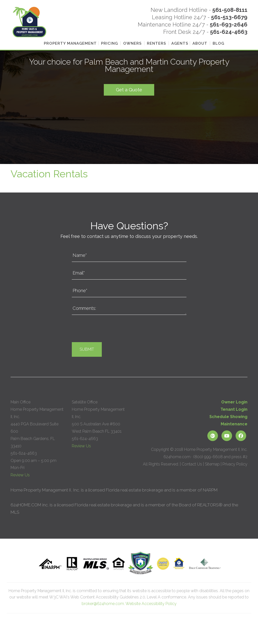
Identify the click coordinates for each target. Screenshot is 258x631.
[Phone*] (129, 291)
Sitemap (212, 464)
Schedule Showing (228, 416)
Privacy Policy (234, 464)
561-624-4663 (228, 32)
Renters (156, 43)
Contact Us (192, 464)
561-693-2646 (228, 24)
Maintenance (234, 424)
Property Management (70, 43)
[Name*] (129, 255)
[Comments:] (129, 308)
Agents (179, 43)
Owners (132, 43)
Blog (218, 43)
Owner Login (234, 402)
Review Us (20, 475)
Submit (87, 349)
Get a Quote (129, 89)
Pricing (109, 43)
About (199, 43)
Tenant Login (233, 409)
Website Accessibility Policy (151, 603)
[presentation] (110, 330)
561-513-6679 (229, 17)
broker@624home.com (103, 603)
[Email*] (129, 273)
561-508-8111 (229, 10)
